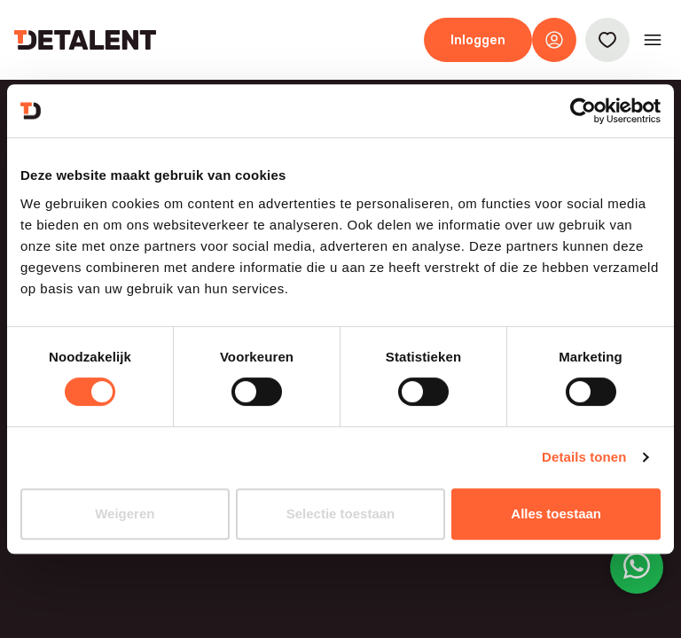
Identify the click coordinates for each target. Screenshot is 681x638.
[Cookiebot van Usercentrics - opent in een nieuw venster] (583, 110)
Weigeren (124, 513)
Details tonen (584, 456)
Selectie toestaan (340, 513)
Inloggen (477, 40)
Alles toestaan (556, 513)
